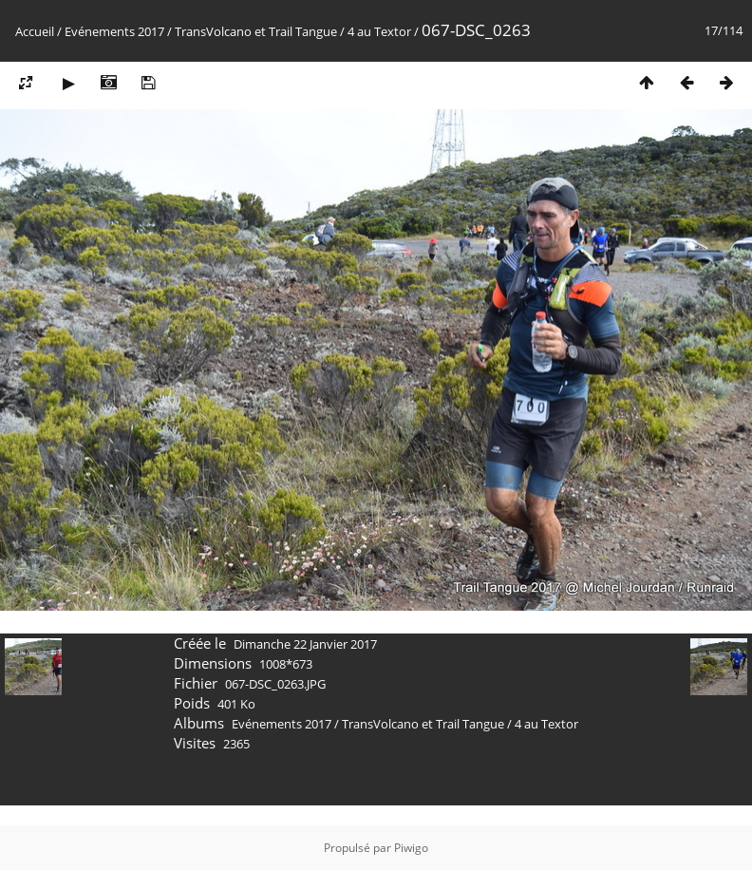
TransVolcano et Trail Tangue (256, 31)
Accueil (34, 31)
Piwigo (411, 848)
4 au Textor (379, 31)
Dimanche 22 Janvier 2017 (305, 643)
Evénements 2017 (114, 31)
